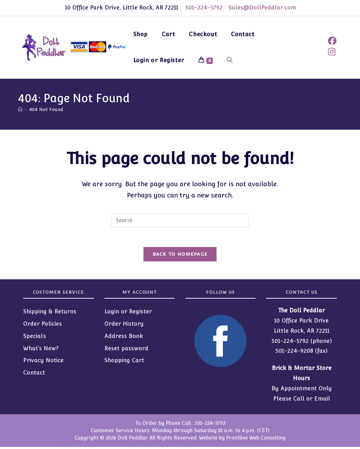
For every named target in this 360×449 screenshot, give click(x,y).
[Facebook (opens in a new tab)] (332, 41)
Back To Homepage (180, 256)
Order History (124, 326)
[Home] (20, 109)
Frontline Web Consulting (256, 440)
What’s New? (41, 350)
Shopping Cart (124, 362)
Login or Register (128, 313)
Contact (34, 374)
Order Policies (42, 326)
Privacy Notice (43, 362)
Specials (34, 337)
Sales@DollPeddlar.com (263, 7)
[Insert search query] (180, 221)
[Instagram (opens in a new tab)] (331, 51)
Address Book (123, 337)
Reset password (126, 350)
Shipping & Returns (49, 313)
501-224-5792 (202, 7)
